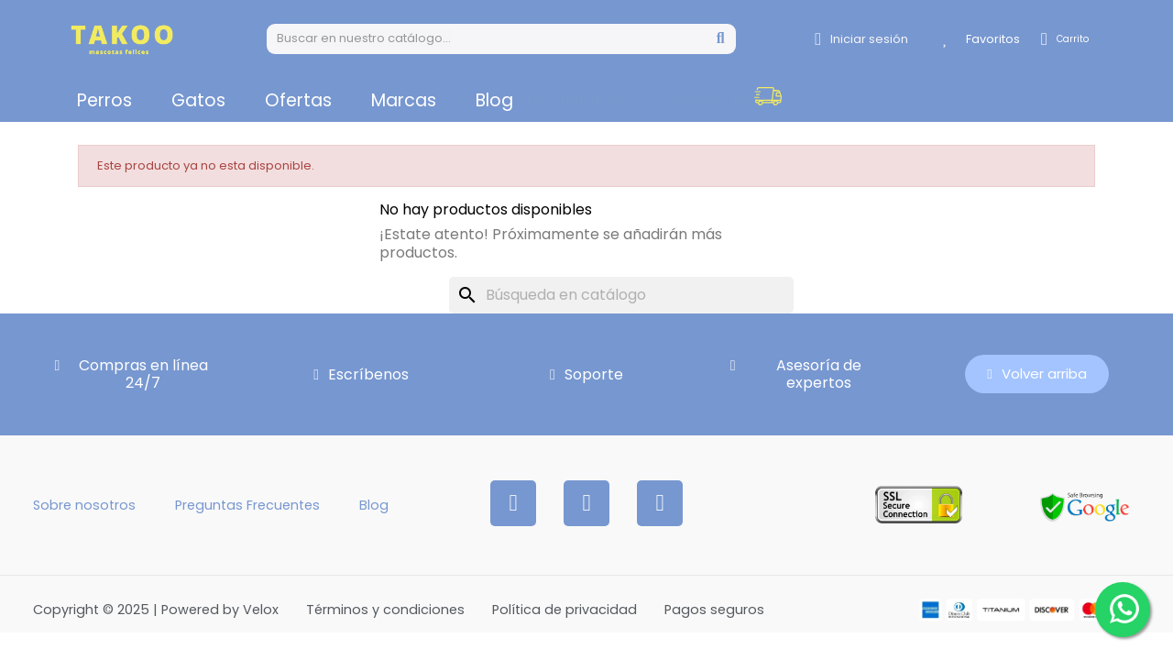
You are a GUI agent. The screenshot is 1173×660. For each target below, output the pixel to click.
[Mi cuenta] (861, 39)
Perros (104, 100)
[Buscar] (621, 295)
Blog (494, 100)
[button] (948, 99)
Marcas (403, 100)
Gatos (198, 100)
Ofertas (298, 100)
